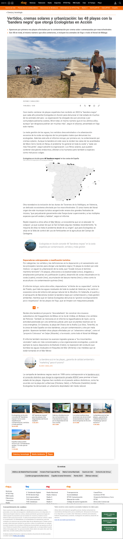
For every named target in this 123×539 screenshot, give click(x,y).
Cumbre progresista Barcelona (37, 476)
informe (78, 124)
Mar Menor (55, 222)
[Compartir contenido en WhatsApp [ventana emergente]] (94, 105)
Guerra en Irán (87, 472)
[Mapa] (61, 179)
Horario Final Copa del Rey (50, 472)
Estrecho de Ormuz (103, 472)
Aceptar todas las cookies (109, 514)
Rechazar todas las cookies (109, 521)
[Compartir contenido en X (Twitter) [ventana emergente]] (85, 105)
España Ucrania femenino (61, 476)
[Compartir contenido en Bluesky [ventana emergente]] (89, 105)
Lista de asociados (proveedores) (64, 520)
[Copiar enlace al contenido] (98, 105)
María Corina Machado (71, 472)
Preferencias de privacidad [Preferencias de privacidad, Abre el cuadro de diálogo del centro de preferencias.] (109, 528)
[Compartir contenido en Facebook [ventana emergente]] (80, 105)
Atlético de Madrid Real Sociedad (24, 472)
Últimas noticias (91, 476)
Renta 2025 (78, 476)
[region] (61, 521)
